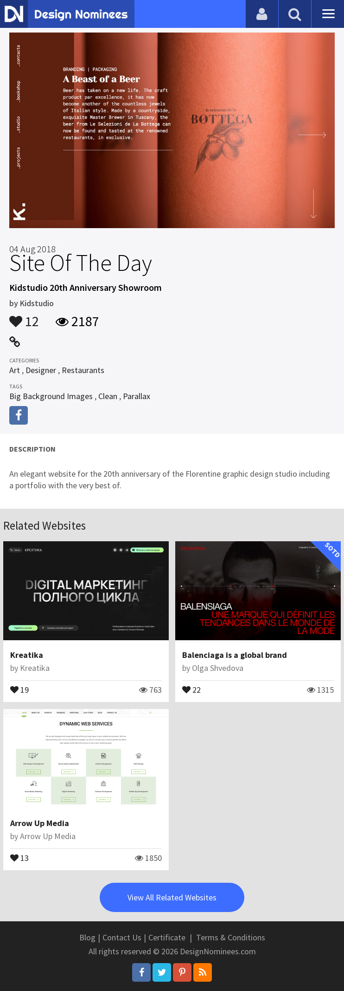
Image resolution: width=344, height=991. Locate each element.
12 (24, 317)
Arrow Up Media (39, 823)
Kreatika (26, 655)
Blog (87, 937)
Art (14, 370)
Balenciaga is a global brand (234, 655)
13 (19, 857)
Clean (107, 396)
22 (191, 689)
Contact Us (121, 937)
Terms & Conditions (230, 937)
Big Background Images (51, 396)
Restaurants (83, 370)
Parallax (136, 396)
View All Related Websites (172, 897)
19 (19, 689)
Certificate (166, 937)
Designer (40, 370)
